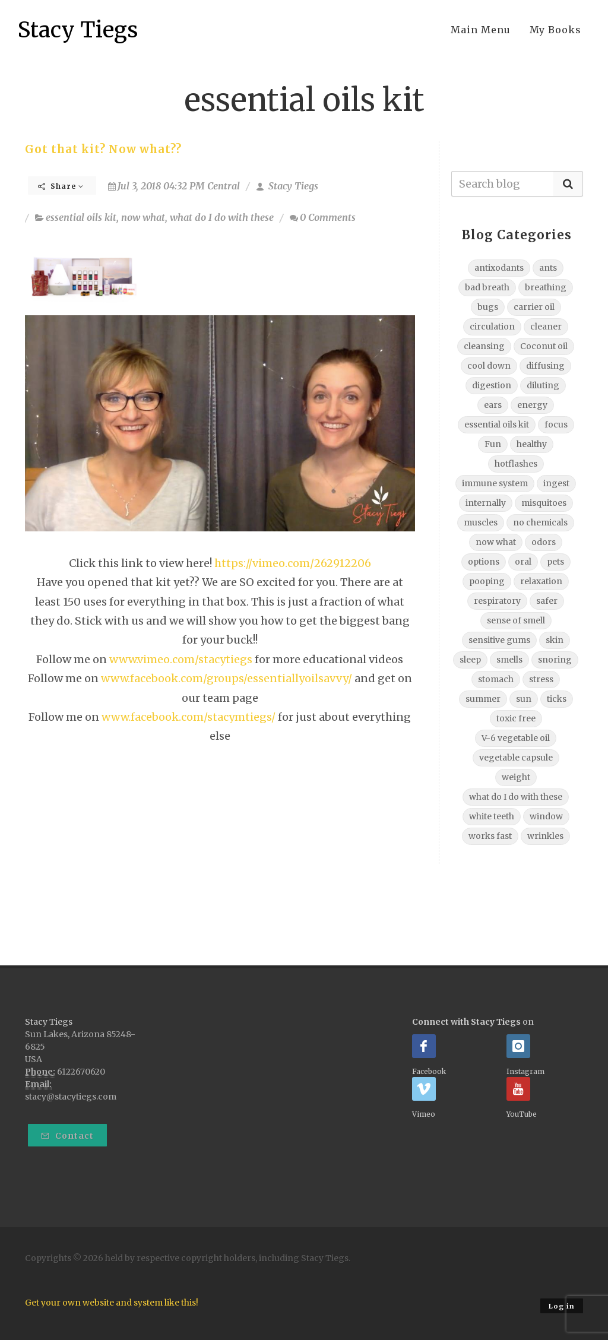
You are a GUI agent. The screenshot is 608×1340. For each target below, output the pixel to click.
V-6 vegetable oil (516, 738)
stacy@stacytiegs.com (70, 1096)
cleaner (546, 326)
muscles (481, 522)
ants (548, 267)
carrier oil (534, 307)
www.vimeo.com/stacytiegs (180, 659)
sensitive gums (499, 640)
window (546, 816)
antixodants (499, 267)
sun (523, 698)
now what (143, 217)
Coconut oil (544, 346)
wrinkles (545, 836)
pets (555, 561)
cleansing (484, 346)
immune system (495, 483)
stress (541, 679)
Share (61, 186)
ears (493, 405)
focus (556, 424)
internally (486, 503)
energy (532, 405)
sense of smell (516, 620)
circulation (492, 326)
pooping (487, 581)
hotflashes (516, 463)
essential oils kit (81, 217)
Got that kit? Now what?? (103, 149)
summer (483, 698)
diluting (543, 385)
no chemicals (540, 522)
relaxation (541, 581)
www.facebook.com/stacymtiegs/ (189, 717)
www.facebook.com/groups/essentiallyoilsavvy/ (226, 678)
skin (554, 640)
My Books (555, 30)
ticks (556, 698)
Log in (562, 1306)
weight (516, 777)
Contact (67, 1135)
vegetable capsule (516, 757)
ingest (556, 483)
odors (543, 542)
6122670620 (81, 1071)
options (483, 561)
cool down (489, 365)
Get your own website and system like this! (111, 1302)
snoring (555, 659)
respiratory (497, 600)
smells (509, 659)
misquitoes (543, 503)
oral (523, 561)
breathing (545, 287)
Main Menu (481, 30)
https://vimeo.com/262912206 (292, 563)
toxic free (516, 718)
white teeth (491, 816)
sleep (470, 659)
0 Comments (323, 217)
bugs (487, 307)
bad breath (487, 287)
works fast (490, 836)
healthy (532, 444)
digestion (491, 385)
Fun (492, 444)
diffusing (545, 365)
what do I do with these (222, 217)
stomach (496, 679)
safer (547, 600)
